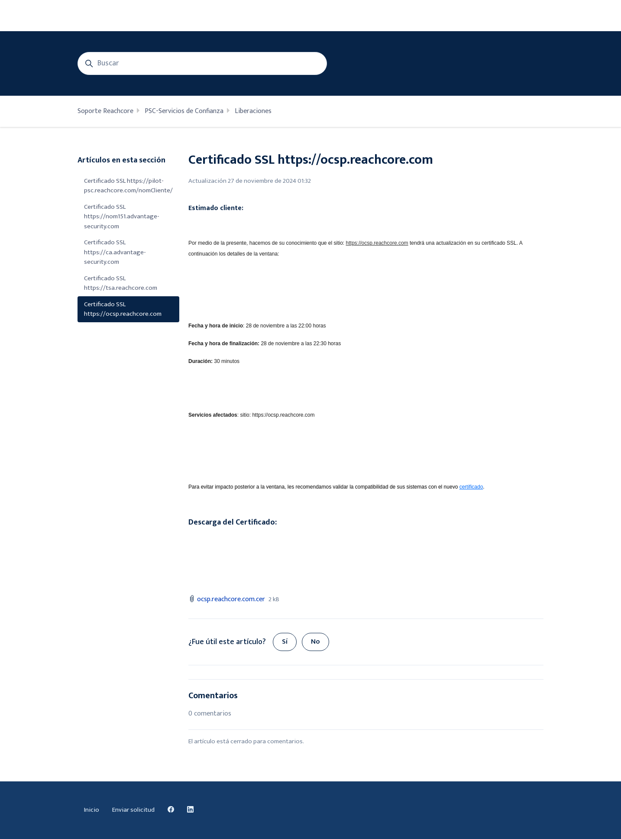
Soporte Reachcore (105, 111)
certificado (471, 487)
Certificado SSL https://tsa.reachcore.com (120, 283)
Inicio (91, 809)
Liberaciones (253, 111)
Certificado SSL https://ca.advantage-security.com (115, 252)
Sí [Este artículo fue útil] (285, 642)
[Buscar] (202, 63)
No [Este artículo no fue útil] (315, 642)
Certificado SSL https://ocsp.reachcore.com (123, 309)
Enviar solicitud (133, 809)
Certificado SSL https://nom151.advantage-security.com (121, 216)
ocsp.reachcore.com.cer (231, 599)
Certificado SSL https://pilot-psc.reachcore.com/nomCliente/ (128, 185)
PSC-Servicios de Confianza (184, 111)
